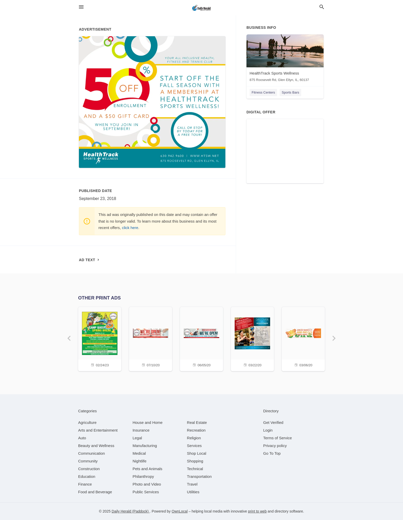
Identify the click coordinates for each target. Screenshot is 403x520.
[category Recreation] (196, 430)
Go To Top (272, 453)
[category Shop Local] (196, 453)
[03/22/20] (252, 338)
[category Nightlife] (139, 461)
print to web (257, 511)
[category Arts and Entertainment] (97, 430)
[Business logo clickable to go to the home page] (201, 7)
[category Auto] (82, 438)
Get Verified (273, 422)
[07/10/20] (150, 338)
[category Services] (194, 445)
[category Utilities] (193, 492)
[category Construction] (89, 469)
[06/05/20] (201, 338)
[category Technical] (195, 469)
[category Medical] (139, 453)
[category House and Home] (148, 422)
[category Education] (86, 476)
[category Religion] (194, 438)
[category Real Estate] (197, 422)
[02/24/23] (99, 338)
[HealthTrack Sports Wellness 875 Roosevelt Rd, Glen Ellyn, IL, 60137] (285, 59)
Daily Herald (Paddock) (131, 511)
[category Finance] (85, 484)
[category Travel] (192, 484)
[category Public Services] (146, 492)
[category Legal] (137, 438)
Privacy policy (275, 445)
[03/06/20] (303, 338)
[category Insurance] (141, 430)
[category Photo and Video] (147, 484)
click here (130, 227)
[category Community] (88, 461)
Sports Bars (290, 92)
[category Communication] (91, 453)
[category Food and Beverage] (95, 492)
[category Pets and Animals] (147, 469)
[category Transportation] (199, 476)
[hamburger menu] (81, 7)
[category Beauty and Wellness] (96, 445)
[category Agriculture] (87, 422)
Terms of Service (277, 438)
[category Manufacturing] (145, 445)
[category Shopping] (195, 461)
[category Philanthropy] (143, 476)
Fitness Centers (263, 92)
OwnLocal (180, 511)
